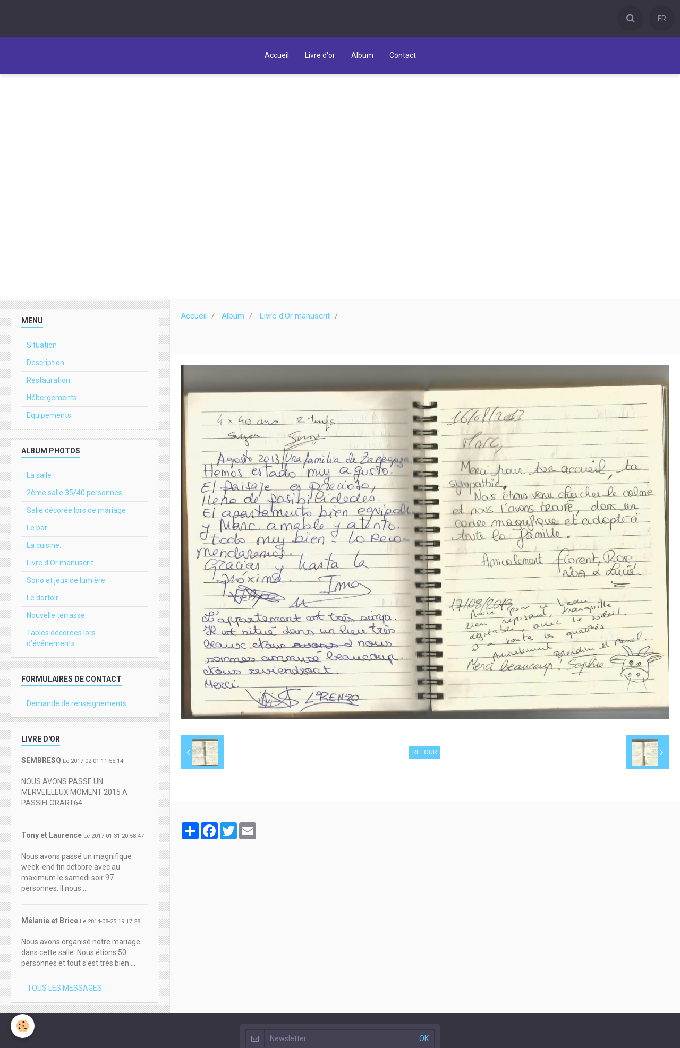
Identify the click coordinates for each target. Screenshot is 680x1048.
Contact (402, 55)
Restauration (48, 380)
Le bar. (37, 527)
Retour (424, 752)
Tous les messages (64, 988)
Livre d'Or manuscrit (294, 316)
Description (45, 362)
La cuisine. (44, 545)
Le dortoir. (43, 598)
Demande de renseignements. (77, 703)
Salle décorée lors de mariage (76, 510)
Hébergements (52, 397)
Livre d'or (320, 55)
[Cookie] (23, 1026)
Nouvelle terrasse (56, 615)
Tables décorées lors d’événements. (61, 638)
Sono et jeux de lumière (66, 580)
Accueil (277, 55)
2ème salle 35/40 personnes (74, 492)
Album (362, 55)
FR (662, 18)
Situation (42, 345)
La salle (39, 475)
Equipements (49, 415)
